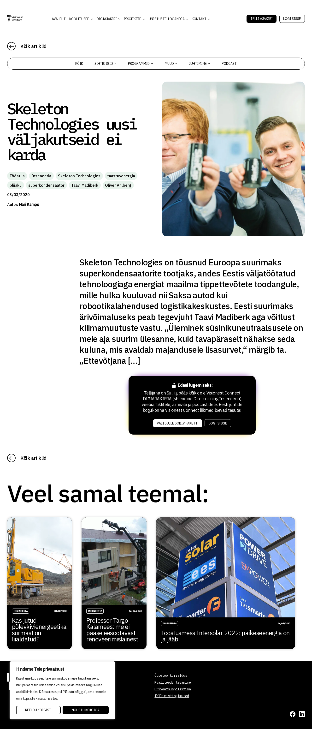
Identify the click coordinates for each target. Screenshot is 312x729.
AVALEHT (59, 19)
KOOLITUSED (79, 19)
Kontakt (199, 19)
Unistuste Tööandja (167, 19)
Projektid (132, 19)
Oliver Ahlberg (118, 185)
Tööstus (17, 175)
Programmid (140, 63)
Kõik (79, 63)
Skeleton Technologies (79, 175)
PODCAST (229, 63)
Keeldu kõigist (38, 710)
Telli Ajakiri (261, 19)
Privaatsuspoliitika (172, 689)
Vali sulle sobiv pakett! (177, 423)
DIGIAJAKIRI (107, 19)
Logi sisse (292, 19)
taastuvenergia (121, 175)
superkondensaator (46, 185)
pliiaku (16, 185)
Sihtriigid (105, 63)
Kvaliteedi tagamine (172, 682)
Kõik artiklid (33, 46)
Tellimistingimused (171, 696)
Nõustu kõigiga (86, 710)
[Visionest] (15, 19)
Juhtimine (199, 63)
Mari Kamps (29, 204)
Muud (171, 63)
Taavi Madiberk (84, 185)
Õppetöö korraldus (170, 675)
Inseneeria (41, 175)
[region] (62, 690)
